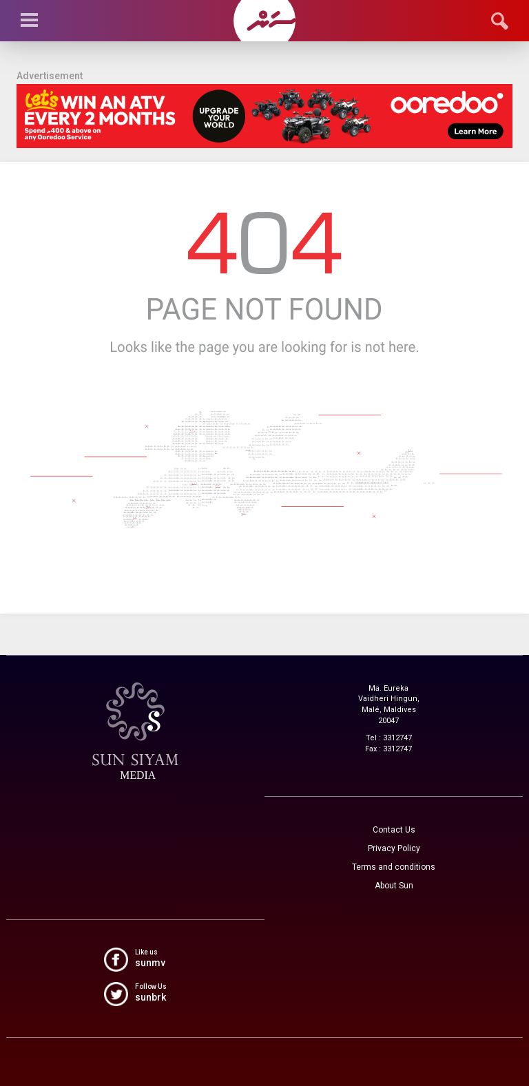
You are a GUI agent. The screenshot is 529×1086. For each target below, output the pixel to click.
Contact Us (394, 830)
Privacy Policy (394, 848)
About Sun (394, 885)
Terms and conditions (393, 867)
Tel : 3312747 (389, 737)
